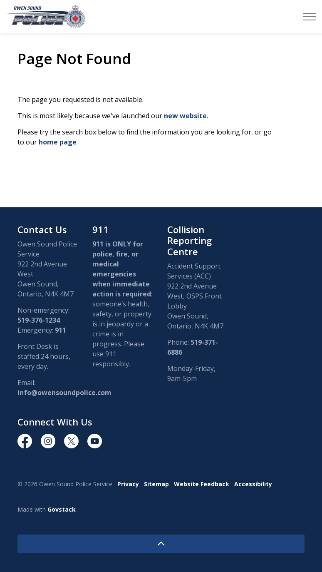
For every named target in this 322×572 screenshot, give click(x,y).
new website (185, 115)
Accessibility (253, 484)
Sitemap (156, 484)
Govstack (61, 509)
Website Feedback (201, 484)
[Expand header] (309, 16)
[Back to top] (161, 544)
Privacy (128, 484)
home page (58, 142)
